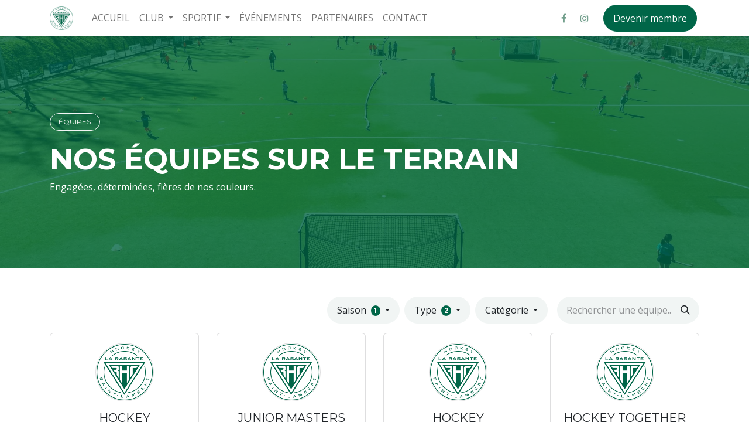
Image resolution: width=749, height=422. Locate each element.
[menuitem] (111, 18)
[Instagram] (584, 18)
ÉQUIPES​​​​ (75, 121)
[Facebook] (563, 18)
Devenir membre (650, 18)
